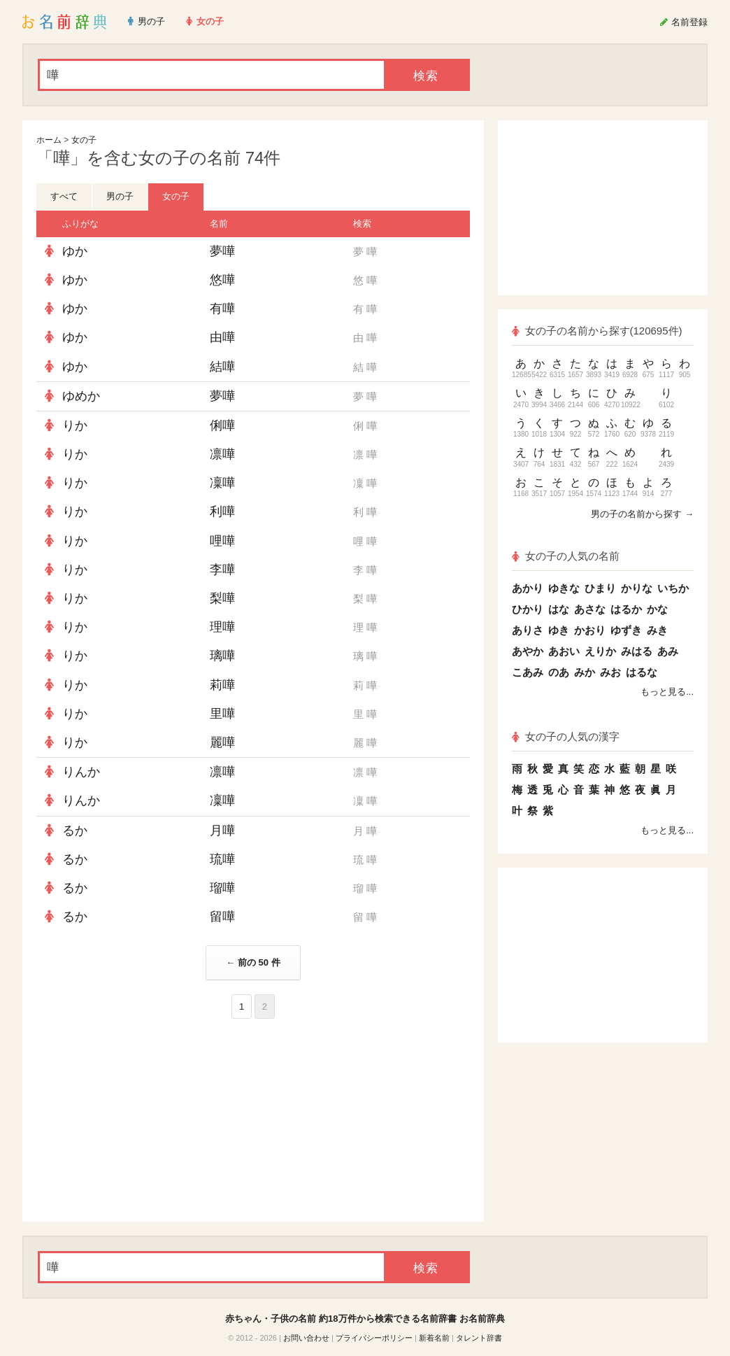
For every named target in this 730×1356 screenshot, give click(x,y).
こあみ (527, 672)
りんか (81, 772)
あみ (667, 651)
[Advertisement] (141, 1120)
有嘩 (222, 309)
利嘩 (222, 511)
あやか (527, 651)
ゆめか (81, 396)
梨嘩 (222, 598)
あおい (564, 651)
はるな (641, 672)
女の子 (83, 140)
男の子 (120, 196)
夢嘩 (222, 251)
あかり (527, 588)
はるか (626, 609)
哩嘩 (222, 541)
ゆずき (626, 630)
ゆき (558, 630)
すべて (64, 196)
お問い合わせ (306, 1338)
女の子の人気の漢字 (566, 736)
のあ (558, 672)
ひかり (527, 609)
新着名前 (434, 1338)
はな (558, 609)
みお (610, 672)
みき (657, 630)
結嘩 (222, 367)
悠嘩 (222, 280)
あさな (590, 609)
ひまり (600, 588)
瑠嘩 (222, 888)
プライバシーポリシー (374, 1338)
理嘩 (222, 627)
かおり (590, 630)
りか (74, 425)
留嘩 (222, 917)
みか (584, 672)
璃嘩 (222, 656)
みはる (636, 651)
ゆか (74, 251)
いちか (673, 588)
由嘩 (222, 337)
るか (74, 831)
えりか (600, 651)
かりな (636, 588)
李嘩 (222, 570)
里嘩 (222, 714)
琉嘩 (222, 859)
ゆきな (564, 588)
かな (657, 609)
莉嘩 (222, 685)
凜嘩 (222, 483)
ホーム (49, 140)
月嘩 (222, 831)
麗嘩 (222, 742)
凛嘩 (222, 454)
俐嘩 (222, 425)
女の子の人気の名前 (566, 556)
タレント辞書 (479, 1338)
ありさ (527, 630)
